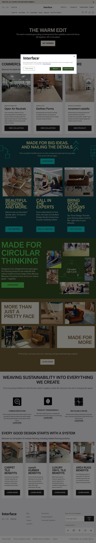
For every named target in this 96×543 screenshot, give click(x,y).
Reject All (55, 68)
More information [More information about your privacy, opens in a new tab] (47, 64)
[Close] (74, 56)
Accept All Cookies (68, 68)
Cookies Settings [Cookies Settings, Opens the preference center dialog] (29, 68)
